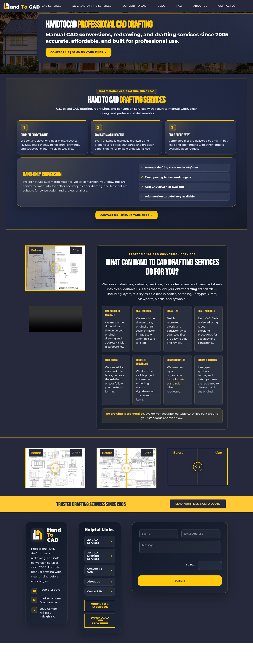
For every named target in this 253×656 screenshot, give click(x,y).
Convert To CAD (94, 570)
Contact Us (95, 591)
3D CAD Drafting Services (93, 556)
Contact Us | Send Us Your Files (76, 52)
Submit (179, 580)
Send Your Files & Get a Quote (197, 503)
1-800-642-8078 (50, 589)
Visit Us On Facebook (100, 605)
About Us (93, 581)
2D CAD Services (93, 541)
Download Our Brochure (100, 620)
